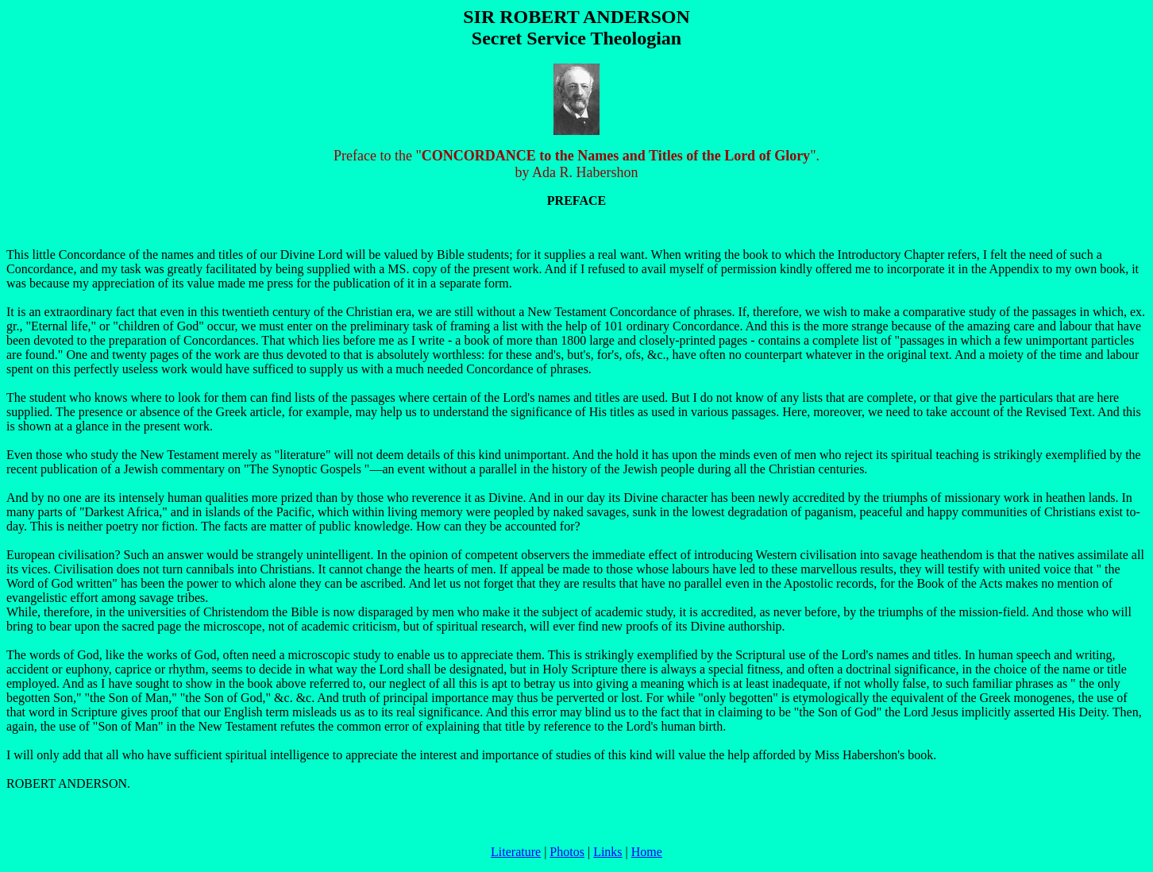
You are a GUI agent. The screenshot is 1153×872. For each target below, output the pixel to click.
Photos (567, 851)
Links (607, 851)
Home (646, 851)
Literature (516, 851)
